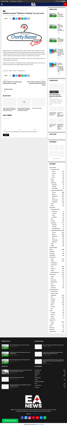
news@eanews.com (36, 413)
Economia (53, 268)
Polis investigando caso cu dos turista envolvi (61, 14)
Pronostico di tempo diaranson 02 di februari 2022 (60, 114)
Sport (52, 219)
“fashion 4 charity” (21, 70)
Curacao (54, 192)
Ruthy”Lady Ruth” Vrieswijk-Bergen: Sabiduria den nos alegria (12, 82)
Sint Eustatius (55, 199)
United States (55, 188)
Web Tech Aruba (39, 424)
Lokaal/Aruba (53, 209)
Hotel (52, 278)
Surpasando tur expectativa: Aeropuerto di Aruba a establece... (60, 127)
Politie (52, 243)
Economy (54, 173)
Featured (51, 247)
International (53, 182)
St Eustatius (51, 253)
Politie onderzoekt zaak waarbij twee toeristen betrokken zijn (61, 27)
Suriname (53, 306)
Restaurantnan (54, 281)
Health (53, 171)
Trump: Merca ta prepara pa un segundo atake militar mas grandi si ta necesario (53, 353)
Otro (52, 308)
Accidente (53, 312)
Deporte (51, 249)
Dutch (50, 207)
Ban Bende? (52, 329)
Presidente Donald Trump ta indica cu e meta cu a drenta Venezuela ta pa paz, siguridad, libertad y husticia (53, 361)
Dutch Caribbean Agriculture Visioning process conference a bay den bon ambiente (24, 109)
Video (50, 325)
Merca (52, 304)
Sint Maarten (54, 196)
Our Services (13, 1)
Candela (52, 318)
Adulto (52, 323)
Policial (52, 260)
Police (52, 203)
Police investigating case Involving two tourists (61, 39)
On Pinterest (52, 142)
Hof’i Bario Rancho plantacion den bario (55, 95)
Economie (54, 213)
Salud (52, 259)
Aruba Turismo (52, 274)
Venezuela (54, 184)
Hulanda (52, 302)
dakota (10, 70)
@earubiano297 (56, 158)
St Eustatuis (51, 251)
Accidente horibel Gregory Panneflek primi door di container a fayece (20, 385)
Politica (52, 262)
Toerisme (53, 220)
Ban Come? (51, 327)
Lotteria (52, 270)
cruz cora (5, 70)
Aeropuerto (53, 287)
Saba (53, 198)
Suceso (51, 310)
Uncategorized (52, 331)
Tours (52, 283)
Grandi (52, 321)
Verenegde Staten (56, 228)
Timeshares (53, 280)
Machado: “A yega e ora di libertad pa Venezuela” (53, 345)
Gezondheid (54, 211)
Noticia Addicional (55, 272)
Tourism (52, 180)
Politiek (52, 245)
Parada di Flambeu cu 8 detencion (17, 377)
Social (53, 177)
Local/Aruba (53, 169)
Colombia (54, 186)
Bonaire (53, 194)
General (52, 276)
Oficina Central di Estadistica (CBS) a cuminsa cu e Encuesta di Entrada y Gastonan (9, 109)
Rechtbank (54, 217)
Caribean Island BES (55, 190)
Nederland (54, 241)
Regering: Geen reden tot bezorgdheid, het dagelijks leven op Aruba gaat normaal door (61, 67)
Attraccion (53, 285)
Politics (52, 205)
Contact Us (19, 1)
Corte (52, 266)
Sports (52, 178)
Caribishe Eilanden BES (56, 230)
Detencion (53, 314)
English (51, 167)
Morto (50, 320)
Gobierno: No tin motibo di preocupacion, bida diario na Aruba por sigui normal (61, 52)
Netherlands (54, 201)
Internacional (52, 289)
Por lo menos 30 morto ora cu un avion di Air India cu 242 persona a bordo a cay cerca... (21, 370)
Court (53, 175)
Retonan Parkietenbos (37, 108)
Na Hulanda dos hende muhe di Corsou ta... (52, 114)
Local (50, 257)
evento (14, 70)
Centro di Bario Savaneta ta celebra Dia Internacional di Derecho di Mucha (36, 83)
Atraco (52, 316)
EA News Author (7, 15)
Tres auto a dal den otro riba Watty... (52, 125)
